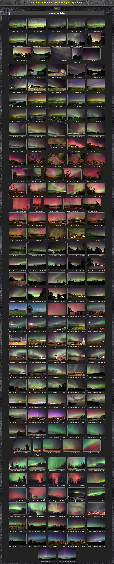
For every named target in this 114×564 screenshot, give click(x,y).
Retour (57, 9)
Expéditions (77, 2)
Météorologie (62, 2)
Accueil (35, 2)
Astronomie (47, 2)
